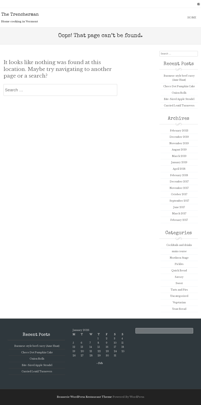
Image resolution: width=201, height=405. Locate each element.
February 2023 (179, 130)
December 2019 (179, 136)
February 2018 (179, 175)
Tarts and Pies (179, 289)
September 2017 (179, 200)
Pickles (179, 264)
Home (191, 17)
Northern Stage (179, 257)
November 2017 (179, 188)
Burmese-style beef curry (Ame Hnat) (36, 345)
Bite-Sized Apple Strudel (179, 99)
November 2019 (179, 143)
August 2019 (179, 149)
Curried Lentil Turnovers (179, 105)
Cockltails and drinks (179, 245)
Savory (179, 276)
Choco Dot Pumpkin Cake (179, 86)
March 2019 (179, 156)
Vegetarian (179, 302)
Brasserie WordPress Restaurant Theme (84, 397)
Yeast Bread (179, 308)
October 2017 (179, 194)
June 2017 (179, 207)
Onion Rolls (179, 92)
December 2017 (179, 181)
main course (179, 251)
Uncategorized (179, 295)
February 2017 (179, 219)
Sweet (179, 283)
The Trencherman (20, 15)
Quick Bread (179, 270)
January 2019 (179, 162)
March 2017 (179, 213)
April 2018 (179, 168)
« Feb (100, 363)
